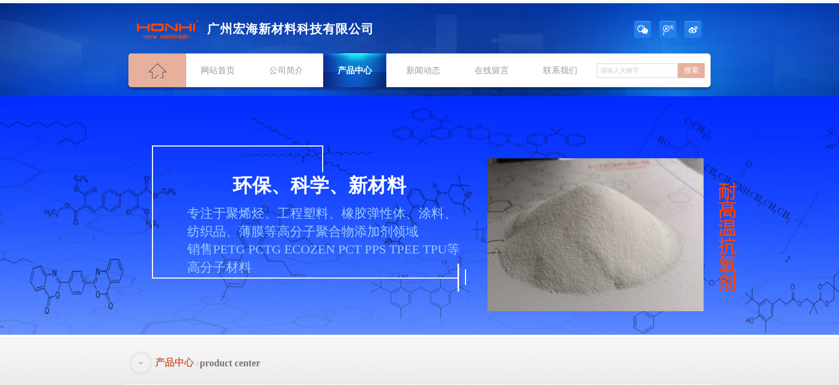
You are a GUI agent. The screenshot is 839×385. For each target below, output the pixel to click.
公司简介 (286, 70)
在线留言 (492, 70)
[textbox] (637, 70)
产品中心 (355, 70)
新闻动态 (423, 70)
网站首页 (218, 70)
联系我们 (560, 70)
